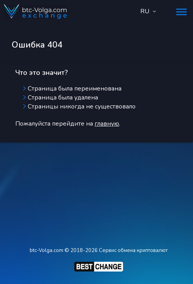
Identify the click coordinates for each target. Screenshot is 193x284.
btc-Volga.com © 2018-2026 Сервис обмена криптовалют (99, 250)
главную (107, 123)
